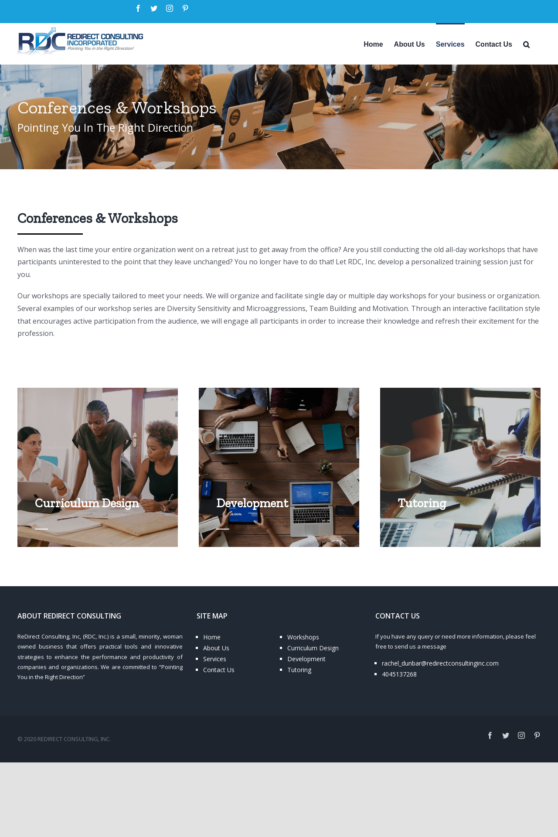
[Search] (526, 43)
